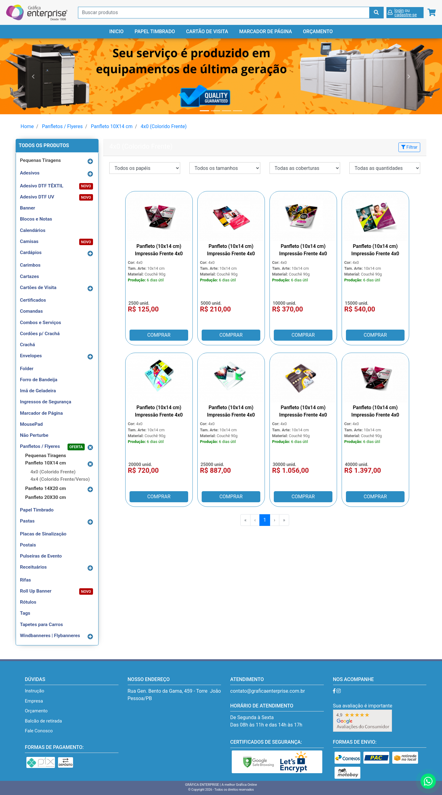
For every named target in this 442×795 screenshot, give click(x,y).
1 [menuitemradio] (264, 520)
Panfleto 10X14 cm (112, 126)
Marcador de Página (265, 31)
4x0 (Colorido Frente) (164, 126)
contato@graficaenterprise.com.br (267, 691)
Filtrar (409, 147)
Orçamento (318, 31)
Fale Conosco (39, 731)
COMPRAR (159, 335)
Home (27, 126)
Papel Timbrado (154, 31)
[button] (33, 76)
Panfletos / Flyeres (62, 126)
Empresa (34, 701)
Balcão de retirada (43, 721)
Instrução (34, 691)
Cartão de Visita (207, 31)
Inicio (116, 31)
